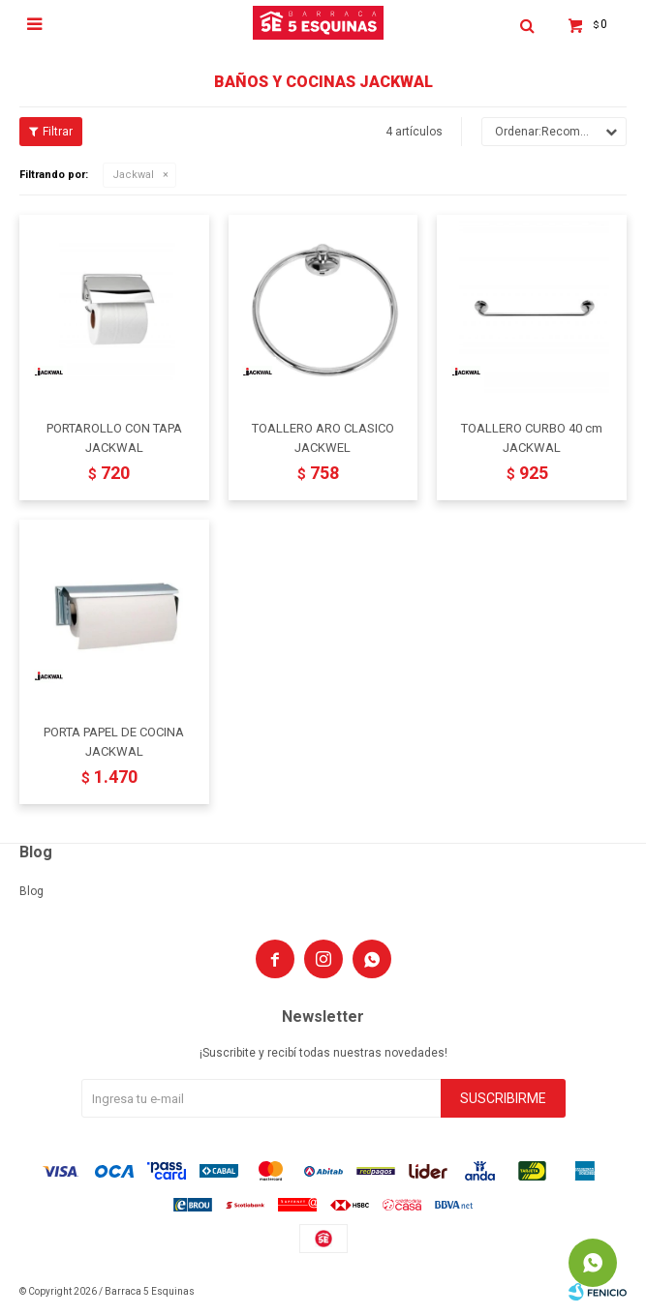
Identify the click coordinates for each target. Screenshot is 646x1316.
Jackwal (133, 174)
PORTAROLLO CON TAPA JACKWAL (114, 438)
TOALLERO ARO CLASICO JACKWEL (323, 438)
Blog (31, 891)
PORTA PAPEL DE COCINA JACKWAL (114, 742)
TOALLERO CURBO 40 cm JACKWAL (531, 438)
